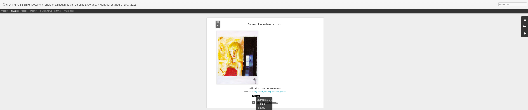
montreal (275, 62)
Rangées (15, 11)
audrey (254, 62)
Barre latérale (46, 11)
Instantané (58, 11)
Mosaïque (34, 11)
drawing (267, 62)
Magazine (24, 11)
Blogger (288, 108)
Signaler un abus (297, 108)
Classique (5, 11)
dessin (260, 62)
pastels (283, 62)
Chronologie (69, 11)
